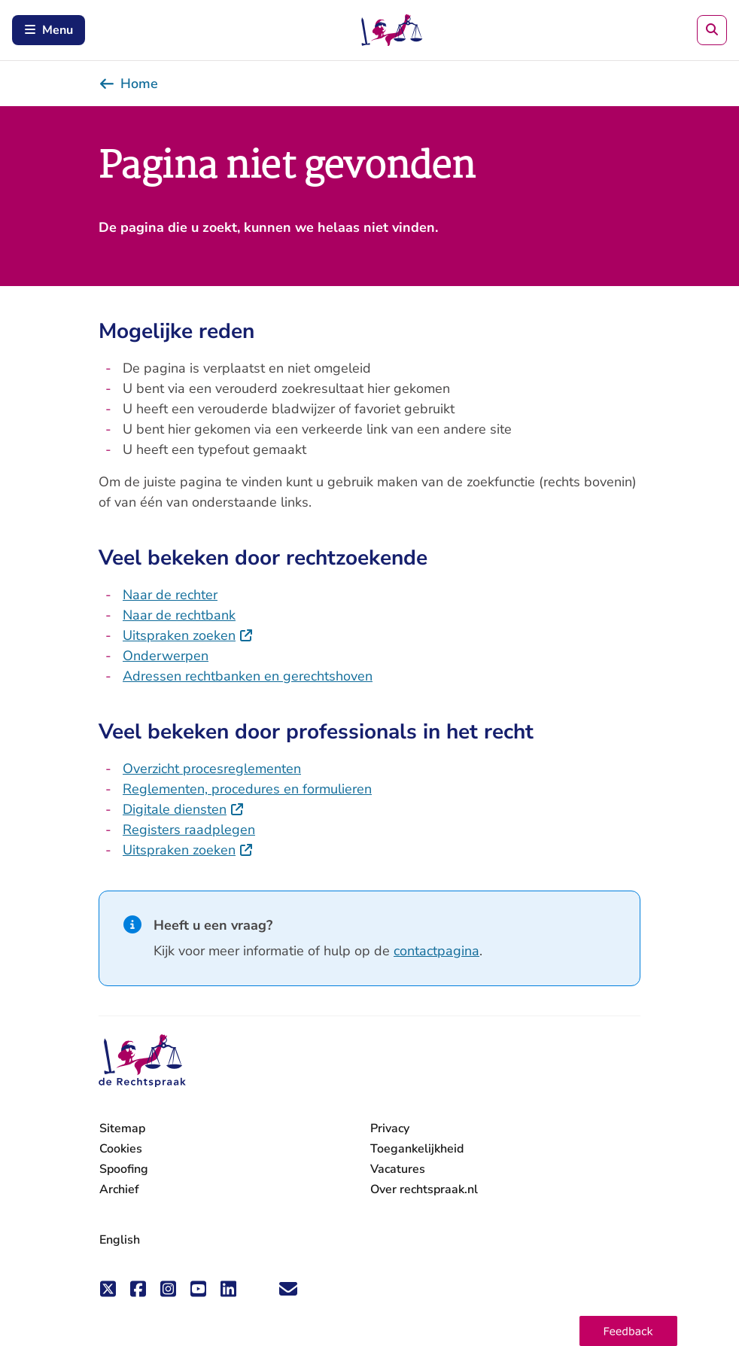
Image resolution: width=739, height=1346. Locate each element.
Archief (119, 1189)
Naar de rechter (170, 595)
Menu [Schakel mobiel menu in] (48, 30)
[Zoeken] (712, 30)
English (119, 1240)
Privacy (389, 1128)
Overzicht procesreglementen (212, 769)
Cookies (120, 1148)
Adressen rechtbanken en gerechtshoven (248, 676)
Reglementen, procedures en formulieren (247, 789)
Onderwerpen (165, 656)
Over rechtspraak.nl (424, 1189)
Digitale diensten (184, 809)
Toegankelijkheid (417, 1148)
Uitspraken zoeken (188, 635)
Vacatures (398, 1169)
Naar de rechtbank (179, 615)
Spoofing (123, 1169)
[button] (628, 1331)
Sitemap (122, 1128)
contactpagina (436, 951)
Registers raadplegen (189, 830)
